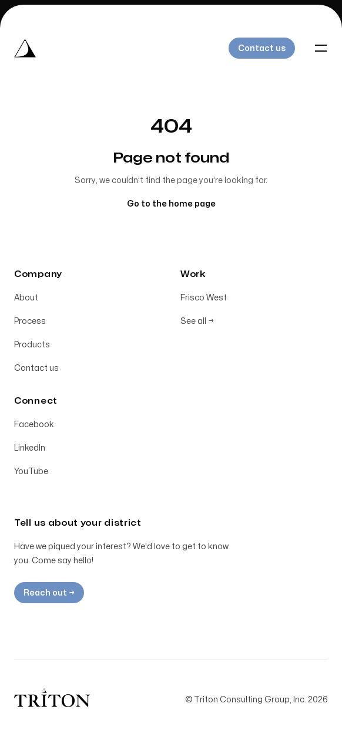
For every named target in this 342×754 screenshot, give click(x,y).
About (26, 298)
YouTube (31, 471)
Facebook (34, 424)
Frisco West (203, 298)
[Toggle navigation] (321, 48)
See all (197, 321)
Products (32, 345)
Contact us (36, 368)
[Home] (25, 48)
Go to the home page (171, 204)
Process (30, 321)
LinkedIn (29, 448)
